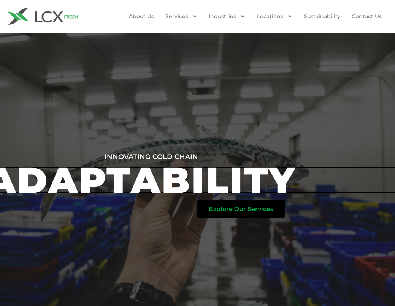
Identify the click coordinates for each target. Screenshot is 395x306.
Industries (227, 16)
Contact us (367, 16)
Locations (274, 16)
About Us (141, 16)
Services (181, 16)
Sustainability (322, 16)
